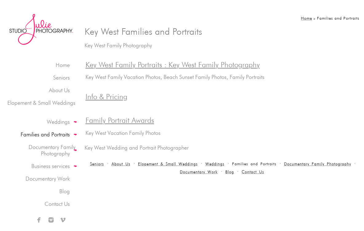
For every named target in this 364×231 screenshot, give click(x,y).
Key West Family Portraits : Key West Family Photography (172, 64)
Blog (64, 191)
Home (63, 65)
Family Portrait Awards (119, 120)
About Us (59, 90)
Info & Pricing (106, 96)
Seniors (61, 77)
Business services (50, 166)
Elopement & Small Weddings (41, 103)
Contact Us (57, 204)
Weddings (58, 122)
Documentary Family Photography (52, 150)
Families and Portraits (45, 134)
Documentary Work (48, 178)
